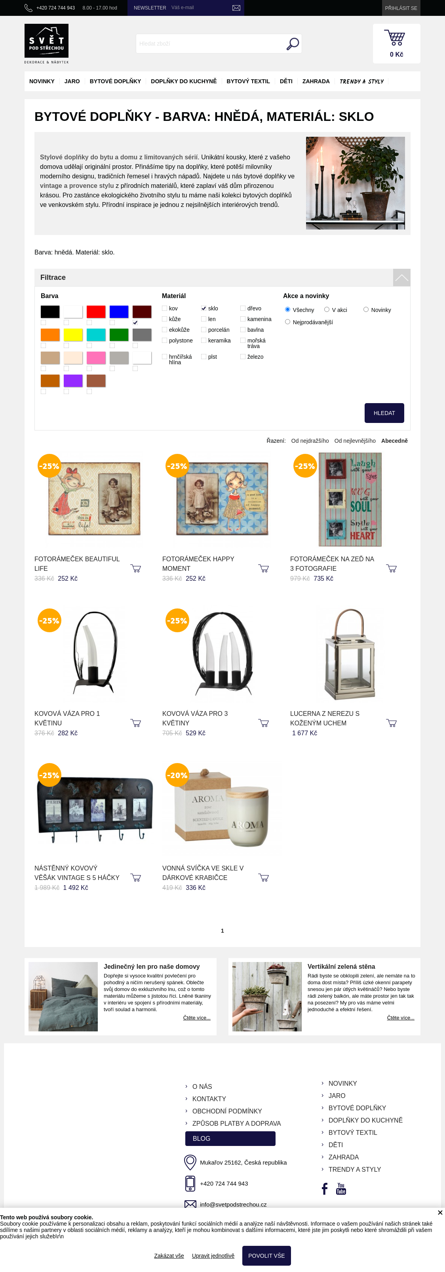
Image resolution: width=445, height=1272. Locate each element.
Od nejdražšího (310, 441)
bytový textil (248, 81)
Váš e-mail (182, 7)
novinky (42, 81)
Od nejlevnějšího (355, 441)
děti (286, 81)
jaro (72, 81)
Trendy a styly (361, 82)
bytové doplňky (115, 81)
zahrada (316, 81)
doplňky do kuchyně (184, 81)
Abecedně (394, 441)
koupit (136, 569)
